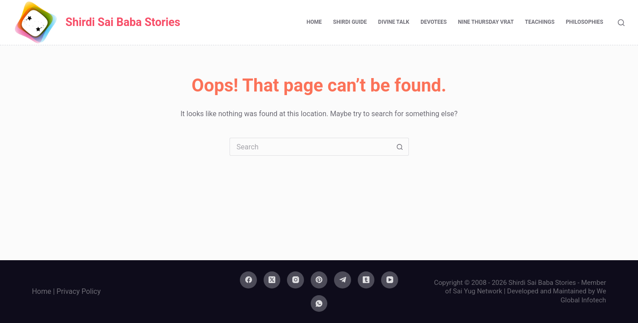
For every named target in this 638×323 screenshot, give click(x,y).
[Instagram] (295, 279)
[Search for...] (310, 147)
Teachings (540, 22)
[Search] (621, 22)
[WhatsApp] (319, 303)
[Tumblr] (366, 279)
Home (314, 22)
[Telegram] (342, 279)
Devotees (434, 22)
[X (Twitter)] (272, 279)
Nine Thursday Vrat (485, 22)
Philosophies (584, 22)
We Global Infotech (583, 295)
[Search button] (400, 147)
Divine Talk (393, 22)
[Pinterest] (319, 279)
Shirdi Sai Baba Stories (122, 22)
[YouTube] (389, 279)
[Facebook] (248, 279)
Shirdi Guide (350, 22)
